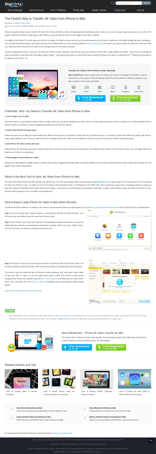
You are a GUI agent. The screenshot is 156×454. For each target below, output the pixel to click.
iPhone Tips (25, 23)
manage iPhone (63, 319)
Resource (104, 440)
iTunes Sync (119, 10)
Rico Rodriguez (15, 26)
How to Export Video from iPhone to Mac (34, 417)
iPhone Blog (78, 10)
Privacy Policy (58, 440)
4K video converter (50, 279)
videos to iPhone (38, 282)
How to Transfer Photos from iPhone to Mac (107, 417)
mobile (16, 23)
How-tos (140, 10)
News (111, 440)
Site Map (47, 440)
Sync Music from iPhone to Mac (102, 408)
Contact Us (119, 440)
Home (9, 23)
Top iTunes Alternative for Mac (29, 408)
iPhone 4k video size (93, 43)
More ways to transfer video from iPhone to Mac (23, 291)
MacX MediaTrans (100, 182)
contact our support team (62, 433)
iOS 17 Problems (58, 10)
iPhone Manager (15, 10)
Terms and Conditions (73, 440)
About (40, 440)
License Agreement (91, 440)
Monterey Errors (36, 10)
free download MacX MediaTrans (104, 207)
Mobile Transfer (99, 10)
